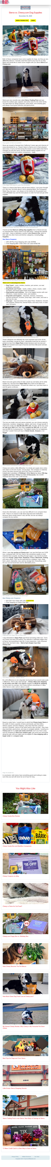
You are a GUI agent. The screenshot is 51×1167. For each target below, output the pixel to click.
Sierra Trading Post (22, 20)
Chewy (33, 20)
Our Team (37, 1156)
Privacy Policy (15, 1156)
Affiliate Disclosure (26, 1156)
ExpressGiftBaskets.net (30, 1158)
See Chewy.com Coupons (11, 598)
